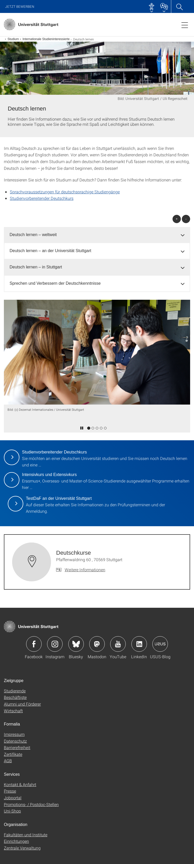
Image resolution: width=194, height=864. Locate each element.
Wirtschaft (13, 710)
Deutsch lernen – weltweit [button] (33, 234)
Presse (10, 791)
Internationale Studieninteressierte (46, 39)
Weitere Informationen (85, 569)
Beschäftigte (15, 697)
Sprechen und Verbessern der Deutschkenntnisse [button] (55, 283)
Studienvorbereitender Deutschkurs (41, 198)
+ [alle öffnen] (177, 219)
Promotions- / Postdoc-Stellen (31, 804)
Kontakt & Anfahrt (20, 784)
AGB (8, 760)
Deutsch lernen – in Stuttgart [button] (36, 267)
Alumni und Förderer (22, 704)
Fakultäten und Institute (25, 834)
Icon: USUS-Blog (160, 644)
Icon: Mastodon (97, 644)
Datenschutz (15, 741)
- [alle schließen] (185, 219)
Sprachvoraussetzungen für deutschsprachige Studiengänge (65, 191)
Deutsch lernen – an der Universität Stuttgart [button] (50, 250)
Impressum (14, 734)
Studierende (15, 690)
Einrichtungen (16, 841)
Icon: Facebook (34, 644)
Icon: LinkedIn (139, 644)
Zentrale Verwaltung (22, 848)
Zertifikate (13, 754)
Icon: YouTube (118, 644)
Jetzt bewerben (19, 6)
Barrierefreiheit (17, 747)
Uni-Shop (12, 811)
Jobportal (12, 797)
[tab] (97, 235)
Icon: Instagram (55, 644)
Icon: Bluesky (76, 644)
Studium (13, 39)
